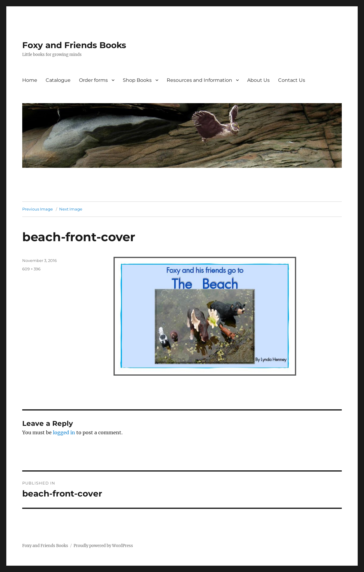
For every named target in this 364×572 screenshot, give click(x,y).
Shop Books (137, 80)
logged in (64, 432)
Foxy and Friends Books (74, 45)
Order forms (93, 80)
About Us (258, 80)
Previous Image (37, 209)
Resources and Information (199, 80)
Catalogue (58, 80)
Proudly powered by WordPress (103, 545)
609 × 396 (31, 268)
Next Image (70, 209)
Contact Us (291, 80)
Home (29, 80)
